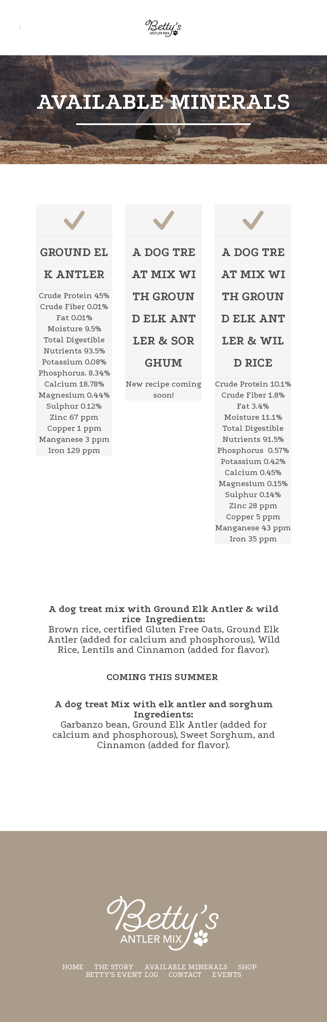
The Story (114, 967)
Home (72, 967)
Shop (247, 967)
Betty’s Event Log (122, 975)
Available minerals (185, 967)
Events (226, 975)
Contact (185, 975)
